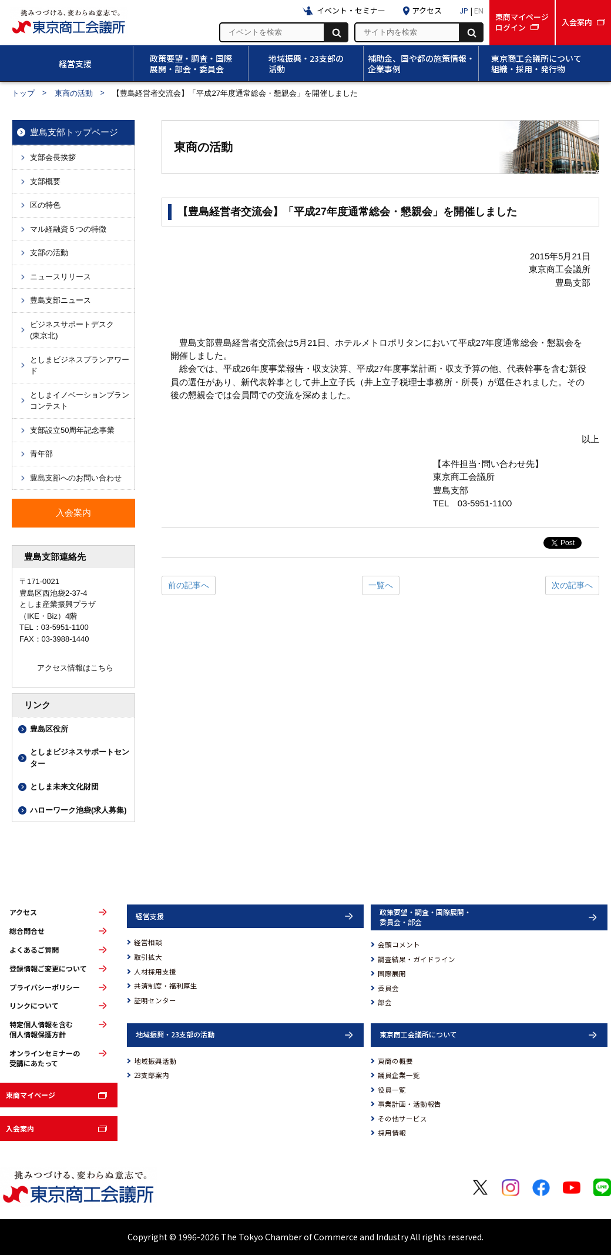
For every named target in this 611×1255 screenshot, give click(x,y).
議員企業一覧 (399, 1075)
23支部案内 (151, 1075)
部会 (385, 1002)
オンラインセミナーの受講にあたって (44, 1058)
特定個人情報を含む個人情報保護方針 (41, 1029)
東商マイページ (30, 1095)
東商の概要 (395, 1061)
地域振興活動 (155, 1061)
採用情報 (392, 1132)
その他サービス (402, 1118)
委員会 (388, 988)
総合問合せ (27, 931)
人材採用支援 (155, 971)
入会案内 (20, 1128)
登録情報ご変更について (48, 968)
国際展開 (392, 973)
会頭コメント (399, 944)
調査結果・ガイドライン (416, 959)
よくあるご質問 (34, 949)
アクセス (23, 912)
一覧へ (380, 585)
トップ (23, 93)
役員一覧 (392, 1089)
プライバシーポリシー (44, 987)
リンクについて (34, 1005)
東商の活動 (74, 93)
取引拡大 (148, 957)
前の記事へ (188, 585)
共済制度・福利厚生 (165, 985)
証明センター (155, 1000)
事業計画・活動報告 (409, 1104)
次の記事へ (572, 585)
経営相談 (148, 942)
